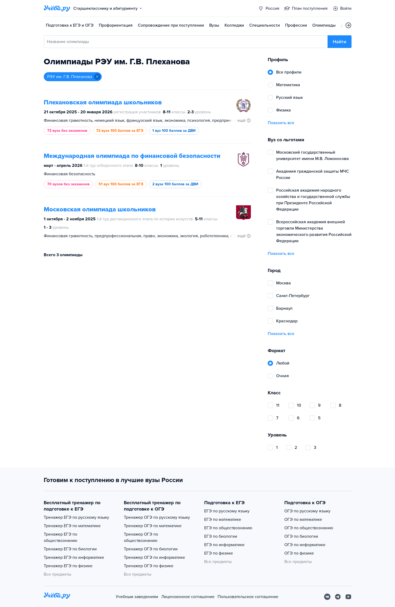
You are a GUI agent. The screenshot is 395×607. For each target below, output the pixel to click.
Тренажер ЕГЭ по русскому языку (76, 517)
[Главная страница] (57, 8)
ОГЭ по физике (299, 553)
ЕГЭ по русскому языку (227, 511)
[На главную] (57, 597)
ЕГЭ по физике (218, 553)
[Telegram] (338, 597)
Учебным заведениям (137, 596)
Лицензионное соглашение (187, 596)
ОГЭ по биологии (301, 536)
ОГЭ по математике (303, 519)
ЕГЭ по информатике (224, 544)
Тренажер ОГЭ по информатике (154, 557)
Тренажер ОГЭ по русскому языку (157, 517)
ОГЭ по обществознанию (308, 528)
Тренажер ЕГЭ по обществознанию (60, 537)
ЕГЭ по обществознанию (228, 528)
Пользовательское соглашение (248, 596)
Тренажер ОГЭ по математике (153, 525)
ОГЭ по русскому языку (307, 511)
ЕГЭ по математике (222, 519)
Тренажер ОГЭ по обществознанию (141, 537)
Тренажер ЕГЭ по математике (72, 525)
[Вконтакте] (327, 597)
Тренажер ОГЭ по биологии (151, 549)
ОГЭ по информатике (304, 544)
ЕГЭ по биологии (220, 536)
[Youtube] (348, 597)
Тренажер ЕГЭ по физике (68, 566)
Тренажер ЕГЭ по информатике (74, 557)
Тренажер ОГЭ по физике (148, 566)
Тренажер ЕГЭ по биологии (70, 549)
